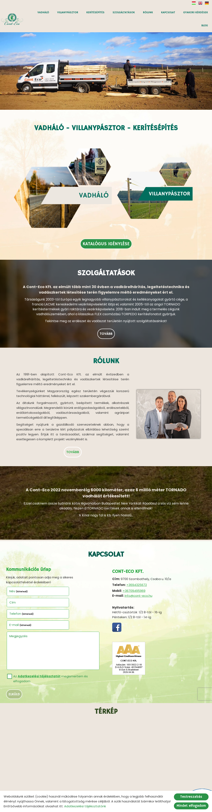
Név (18, 565)
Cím (59, 565)
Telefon (21, 576)
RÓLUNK (148, 12)
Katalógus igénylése (106, 213)
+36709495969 (134, 565)
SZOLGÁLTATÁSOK (124, 12)
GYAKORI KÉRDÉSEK (195, 12)
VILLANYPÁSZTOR (67, 12)
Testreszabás (191, 797)
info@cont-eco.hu (138, 570)
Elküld (14, 645)
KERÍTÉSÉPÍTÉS (95, 12)
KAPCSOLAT (168, 12)
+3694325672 (136, 559)
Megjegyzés (18, 587)
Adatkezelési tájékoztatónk (85, 806)
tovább (106, 305)
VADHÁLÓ (43, 12)
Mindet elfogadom (191, 806)
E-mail (67, 576)
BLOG (204, 25)
